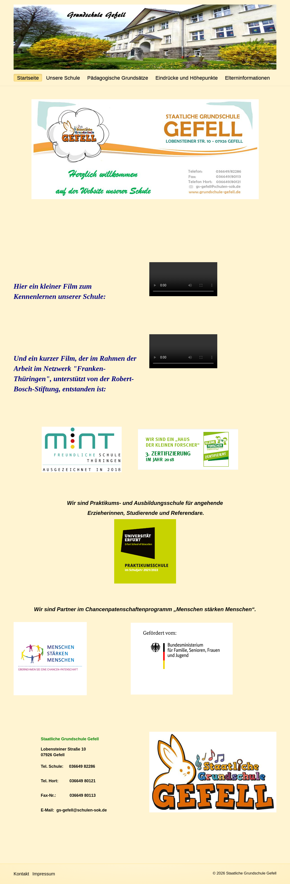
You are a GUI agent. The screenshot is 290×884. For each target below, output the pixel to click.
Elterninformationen (247, 78)
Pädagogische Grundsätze (117, 78)
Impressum (43, 873)
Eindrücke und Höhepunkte (186, 78)
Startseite (28, 78)
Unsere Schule (63, 78)
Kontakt (21, 873)
